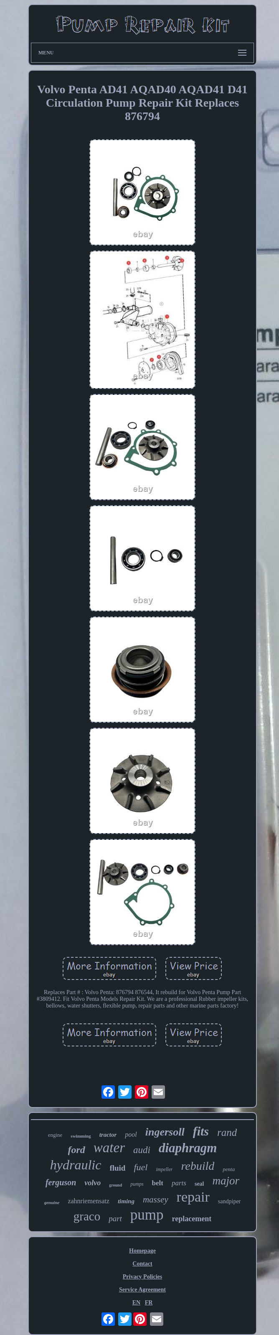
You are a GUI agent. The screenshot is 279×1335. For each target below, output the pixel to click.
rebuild (197, 1165)
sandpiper (229, 1201)
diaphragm (188, 1148)
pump (147, 1215)
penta (229, 1169)
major (226, 1180)
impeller (164, 1169)
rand (227, 1132)
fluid (117, 1168)
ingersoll (165, 1132)
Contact (142, 1264)
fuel (140, 1167)
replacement (192, 1219)
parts (179, 1183)
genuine (52, 1202)
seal (199, 1184)
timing (126, 1201)
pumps (136, 1184)
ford (76, 1149)
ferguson (61, 1182)
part (115, 1218)
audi (141, 1150)
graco (87, 1216)
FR (149, 1302)
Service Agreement (142, 1289)
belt (157, 1183)
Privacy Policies (142, 1277)
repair (193, 1197)
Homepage (142, 1251)
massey (155, 1199)
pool (131, 1134)
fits (201, 1131)
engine (55, 1135)
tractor (108, 1134)
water (109, 1147)
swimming (81, 1135)
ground (115, 1185)
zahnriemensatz (88, 1201)
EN (136, 1302)
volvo (92, 1183)
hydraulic (75, 1164)
